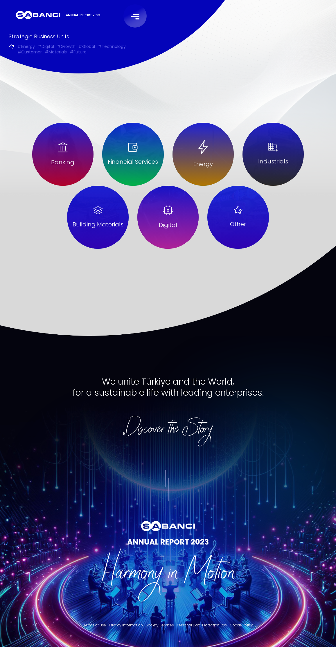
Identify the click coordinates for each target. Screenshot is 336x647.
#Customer (29, 52)
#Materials (56, 52)
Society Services (160, 625)
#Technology (112, 46)
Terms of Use (94, 625)
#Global (86, 46)
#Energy (26, 46)
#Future (78, 52)
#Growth (66, 46)
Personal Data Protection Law (202, 625)
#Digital (46, 46)
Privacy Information (126, 625)
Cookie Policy (241, 625)
